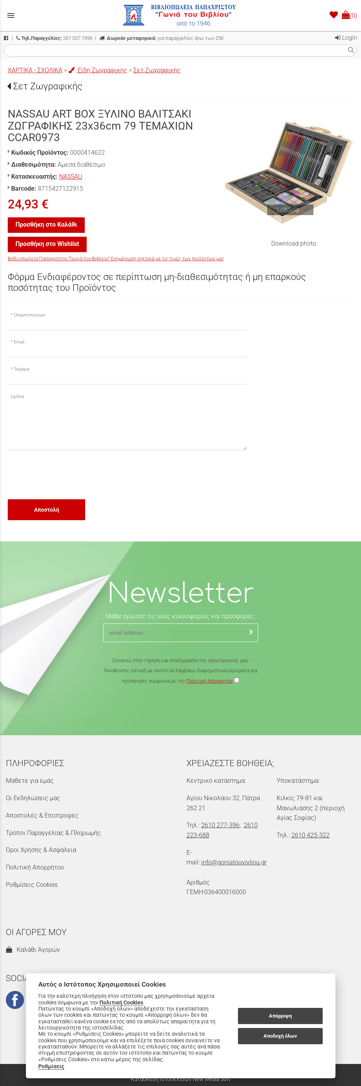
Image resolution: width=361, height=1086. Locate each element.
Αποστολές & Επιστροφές (42, 815)
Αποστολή (46, 510)
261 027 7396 (54, 38)
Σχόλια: (17, 396)
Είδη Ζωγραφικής (97, 70)
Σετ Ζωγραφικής (157, 70)
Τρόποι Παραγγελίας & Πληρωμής (53, 833)
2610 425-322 (310, 835)
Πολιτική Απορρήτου (209, 681)
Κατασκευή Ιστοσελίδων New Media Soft (181, 1079)
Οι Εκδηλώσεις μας (33, 798)
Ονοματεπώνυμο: (30, 315)
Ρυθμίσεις (51, 1066)
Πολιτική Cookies (121, 1002)
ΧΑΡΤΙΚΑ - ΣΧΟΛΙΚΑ (35, 70)
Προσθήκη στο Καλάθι (46, 224)
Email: (19, 342)
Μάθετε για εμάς (30, 780)
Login (346, 37)
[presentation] (66, 474)
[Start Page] (181, 15)
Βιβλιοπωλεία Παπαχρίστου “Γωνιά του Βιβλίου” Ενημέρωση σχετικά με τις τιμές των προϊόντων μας (116, 258)
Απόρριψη (280, 1016)
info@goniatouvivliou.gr (234, 862)
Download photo (293, 243)
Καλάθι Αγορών (33, 949)
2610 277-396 (220, 825)
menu (10, 15)
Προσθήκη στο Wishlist (47, 244)
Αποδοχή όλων (280, 1036)
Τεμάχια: (22, 369)
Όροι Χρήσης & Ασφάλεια (41, 850)
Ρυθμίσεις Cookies (32, 884)
